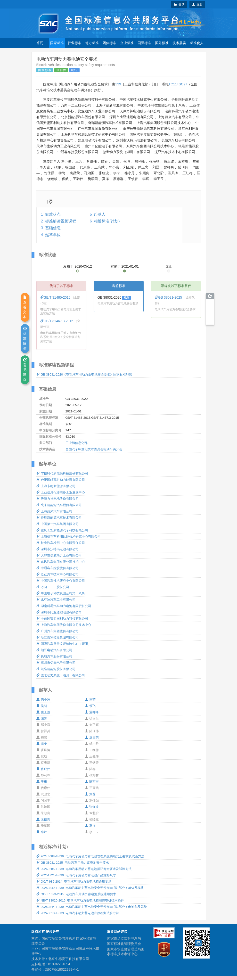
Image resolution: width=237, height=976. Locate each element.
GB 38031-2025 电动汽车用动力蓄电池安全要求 (72, 862)
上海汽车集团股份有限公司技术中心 (63, 625)
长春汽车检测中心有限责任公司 (60, 543)
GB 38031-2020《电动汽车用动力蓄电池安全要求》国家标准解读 (84, 374)
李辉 (41, 832)
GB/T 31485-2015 (56, 297)
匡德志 (43, 819)
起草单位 (53, 235)
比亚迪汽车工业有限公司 (55, 599)
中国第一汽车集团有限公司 (57, 524)
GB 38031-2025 (169, 297)
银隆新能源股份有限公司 (55, 669)
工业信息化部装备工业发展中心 (60, 492)
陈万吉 (92, 781)
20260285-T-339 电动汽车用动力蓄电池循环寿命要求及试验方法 (84, 869)
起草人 (100, 214)
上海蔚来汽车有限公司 (54, 511)
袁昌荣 (92, 737)
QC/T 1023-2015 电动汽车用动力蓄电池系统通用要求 (76, 894)
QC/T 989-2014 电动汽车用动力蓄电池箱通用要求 (74, 881)
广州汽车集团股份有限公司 (57, 631)
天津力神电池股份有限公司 (57, 498)
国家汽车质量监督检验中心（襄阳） (63, 644)
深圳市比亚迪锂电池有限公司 (59, 612)
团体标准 (109, 43)
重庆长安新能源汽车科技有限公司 (62, 530)
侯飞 (90, 706)
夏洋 (90, 826)
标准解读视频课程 (60, 221)
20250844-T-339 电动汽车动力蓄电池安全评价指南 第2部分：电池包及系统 (91, 907)
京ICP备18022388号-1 (62, 969)
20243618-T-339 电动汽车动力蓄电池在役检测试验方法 (77, 913)
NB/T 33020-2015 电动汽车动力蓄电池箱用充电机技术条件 (80, 900)
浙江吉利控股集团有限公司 (57, 637)
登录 (179, 4)
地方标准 (92, 43)
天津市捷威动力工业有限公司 (59, 555)
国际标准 (144, 43)
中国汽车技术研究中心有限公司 (60, 580)
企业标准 (127, 43)
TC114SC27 (178, 84)
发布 (77, 266)
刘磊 (90, 794)
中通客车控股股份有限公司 (57, 568)
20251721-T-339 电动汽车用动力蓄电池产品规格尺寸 (76, 875)
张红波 (92, 807)
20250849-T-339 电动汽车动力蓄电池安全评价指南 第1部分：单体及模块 (90, 888)
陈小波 (43, 699)
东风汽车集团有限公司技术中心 (60, 562)
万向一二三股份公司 (52, 587)
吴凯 (41, 706)
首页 (39, 43)
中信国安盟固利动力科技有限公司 (62, 618)
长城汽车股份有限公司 (54, 656)
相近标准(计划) (107, 221)
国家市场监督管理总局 (124, 938)
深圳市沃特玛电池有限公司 (57, 549)
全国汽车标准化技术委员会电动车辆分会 (93, 449)
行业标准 (74, 43)
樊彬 (41, 781)
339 (118, 84)
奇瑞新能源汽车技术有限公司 (59, 517)
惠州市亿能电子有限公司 (55, 662)
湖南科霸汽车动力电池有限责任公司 (63, 606)
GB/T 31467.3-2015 (57, 321)
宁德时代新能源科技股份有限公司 (62, 473)
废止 (168, 266)
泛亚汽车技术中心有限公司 (57, 574)
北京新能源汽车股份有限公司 (59, 505)
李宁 (41, 744)
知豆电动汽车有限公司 (54, 650)
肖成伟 (43, 769)
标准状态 (53, 214)
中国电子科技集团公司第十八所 (60, 593)
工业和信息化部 (76, 443)
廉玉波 (43, 712)
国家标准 (57, 43)
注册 (197, 4)
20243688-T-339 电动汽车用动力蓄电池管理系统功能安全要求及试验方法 (90, 856)
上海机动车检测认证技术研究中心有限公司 (68, 536)
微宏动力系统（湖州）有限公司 (60, 675)
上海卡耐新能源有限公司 (55, 486)
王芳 (90, 699)
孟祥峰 (92, 712)
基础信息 (53, 228)
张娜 (41, 718)
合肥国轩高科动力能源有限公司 (60, 480)
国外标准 (162, 43)
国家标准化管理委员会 (124, 944)
